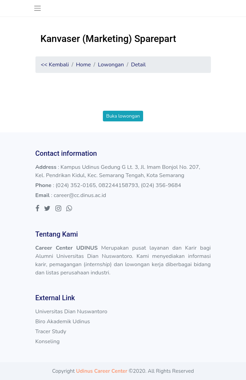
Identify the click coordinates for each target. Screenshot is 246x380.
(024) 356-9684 (161, 185)
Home (83, 64)
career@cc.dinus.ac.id (80, 195)
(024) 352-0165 (75, 185)
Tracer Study (50, 331)
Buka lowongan (123, 116)
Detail (138, 64)
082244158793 (118, 185)
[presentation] (123, 97)
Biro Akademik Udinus (62, 321)
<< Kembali (55, 64)
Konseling (47, 341)
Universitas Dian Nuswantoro (71, 311)
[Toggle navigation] (37, 8)
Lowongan (111, 64)
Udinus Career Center (101, 371)
